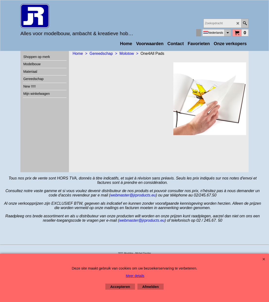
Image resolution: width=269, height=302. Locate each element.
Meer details (135, 276)
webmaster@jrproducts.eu (133, 195)
